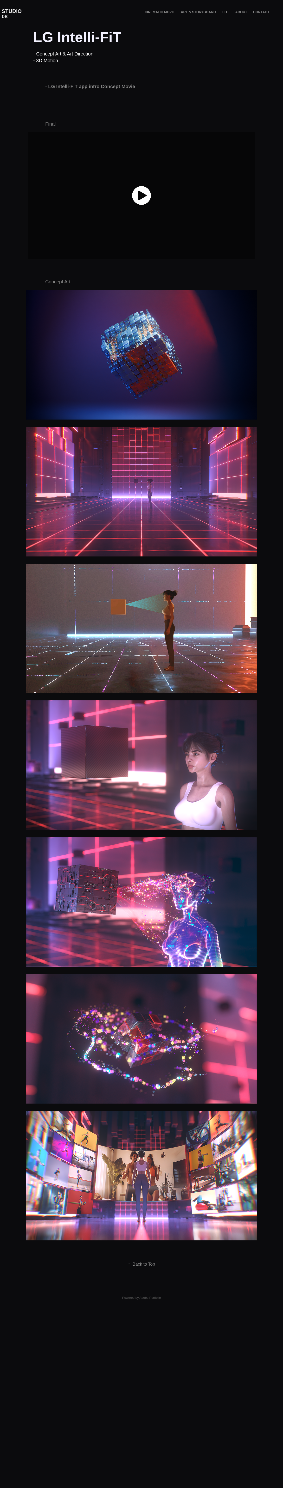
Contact (261, 12)
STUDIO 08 (12, 13)
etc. (225, 12)
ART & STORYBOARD (198, 12)
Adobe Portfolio (150, 1327)
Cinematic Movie (160, 12)
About (241, 12)
